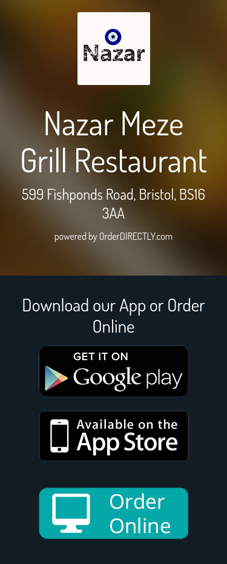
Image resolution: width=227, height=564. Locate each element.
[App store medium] (113, 436)
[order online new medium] (113, 513)
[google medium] (113, 371)
